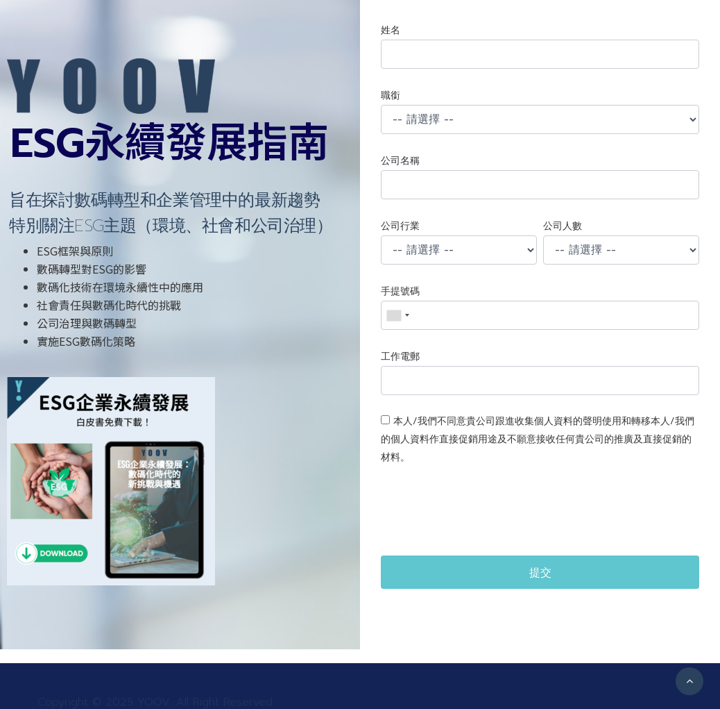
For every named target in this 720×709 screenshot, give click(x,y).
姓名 (390, 30)
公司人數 (562, 226)
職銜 (390, 95)
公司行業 (400, 226)
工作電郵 (400, 356)
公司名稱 (400, 160)
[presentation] (486, 511)
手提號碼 (400, 291)
